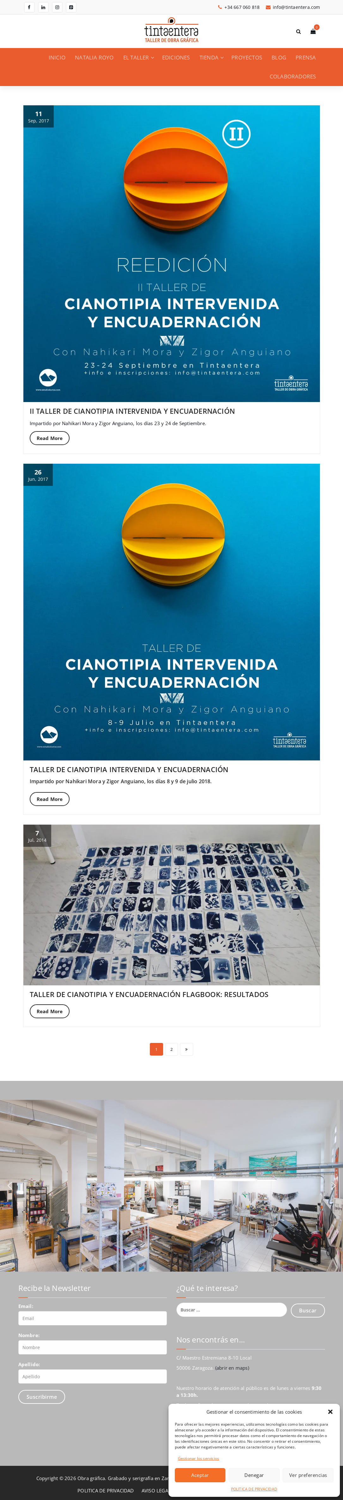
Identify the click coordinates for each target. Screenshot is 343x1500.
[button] (330, 1412)
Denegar (254, 1475)
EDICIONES (176, 57)
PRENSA (306, 57)
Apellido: (29, 1364)
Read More (50, 438)
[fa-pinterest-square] (71, 7)
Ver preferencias (308, 1475)
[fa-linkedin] (43, 7)
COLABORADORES (293, 76)
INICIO (57, 57)
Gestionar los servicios (198, 1458)
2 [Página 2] (171, 1049)
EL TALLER (136, 57)
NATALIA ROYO (94, 57)
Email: (25, 1306)
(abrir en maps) (232, 1368)
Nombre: (29, 1335)
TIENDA (208, 57)
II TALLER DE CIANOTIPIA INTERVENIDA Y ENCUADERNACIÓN (132, 411)
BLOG (279, 57)
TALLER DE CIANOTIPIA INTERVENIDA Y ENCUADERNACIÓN (129, 769)
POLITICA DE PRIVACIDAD (254, 1489)
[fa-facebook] (29, 7)
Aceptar (200, 1475)
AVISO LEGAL (156, 1490)
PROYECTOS (246, 57)
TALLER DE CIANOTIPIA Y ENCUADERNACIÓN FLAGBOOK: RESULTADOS (149, 994)
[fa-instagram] (57, 7)
